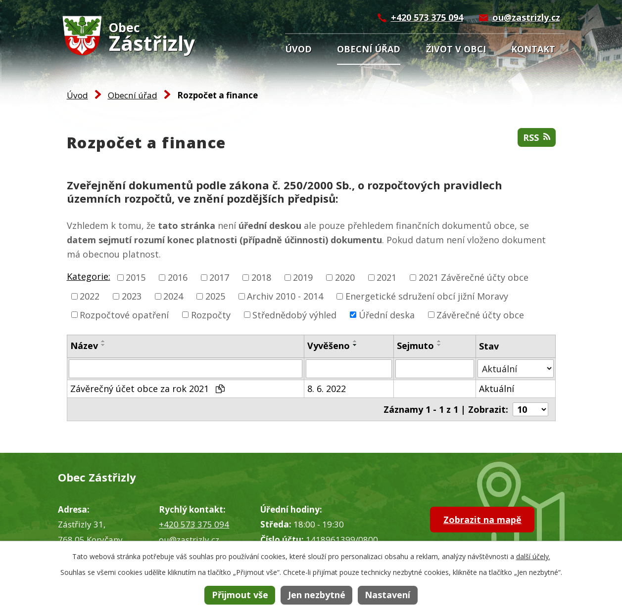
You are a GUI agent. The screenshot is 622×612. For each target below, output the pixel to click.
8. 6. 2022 (326, 388)
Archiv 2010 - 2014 (285, 296)
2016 (178, 277)
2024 (173, 296)
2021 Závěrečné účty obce (473, 277)
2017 (219, 277)
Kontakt (533, 49)
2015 (135, 277)
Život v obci (456, 49)
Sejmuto (415, 345)
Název (84, 345)
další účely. (533, 556)
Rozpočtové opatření (124, 314)
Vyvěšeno (328, 345)
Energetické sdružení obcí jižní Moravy (426, 296)
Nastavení (387, 595)
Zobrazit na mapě (482, 519)
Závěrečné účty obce (480, 314)
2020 (345, 277)
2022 (89, 296)
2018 (261, 277)
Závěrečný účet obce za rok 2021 (147, 388)
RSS (536, 137)
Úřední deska (387, 314)
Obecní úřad (368, 49)
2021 (386, 277)
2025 (215, 296)
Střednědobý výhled (294, 314)
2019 (303, 277)
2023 (132, 296)
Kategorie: (88, 276)
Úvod (298, 49)
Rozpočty (211, 314)
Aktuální (496, 388)
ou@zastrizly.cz (526, 17)
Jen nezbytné (316, 595)
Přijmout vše (240, 595)
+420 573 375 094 (427, 17)
